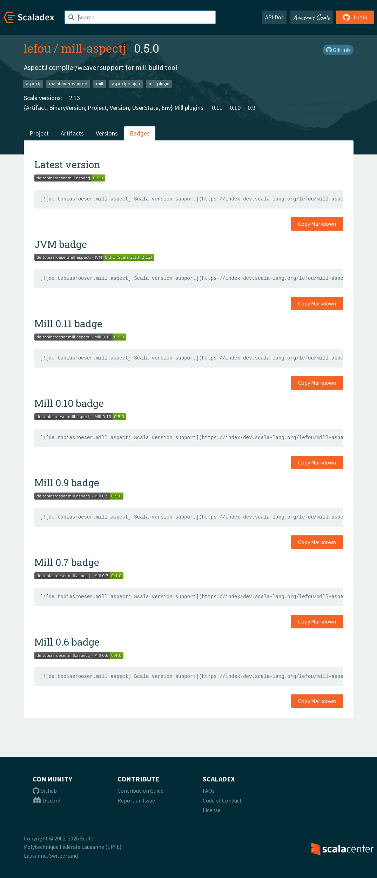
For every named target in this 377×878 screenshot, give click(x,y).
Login (355, 17)
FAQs (209, 790)
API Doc (274, 17)
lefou (37, 48)
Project (39, 133)
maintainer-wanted (68, 84)
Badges (140, 133)
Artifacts (72, 133)
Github (45, 790)
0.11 (217, 108)
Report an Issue (136, 800)
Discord (46, 800)
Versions (107, 133)
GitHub (338, 49)
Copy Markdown (317, 223)
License (212, 809)
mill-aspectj (93, 48)
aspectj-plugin (126, 84)
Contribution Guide (140, 790)
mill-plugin (159, 84)
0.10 (235, 108)
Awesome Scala (311, 17)
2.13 (74, 98)
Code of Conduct (222, 800)
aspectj (33, 84)
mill (99, 84)
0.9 (251, 108)
